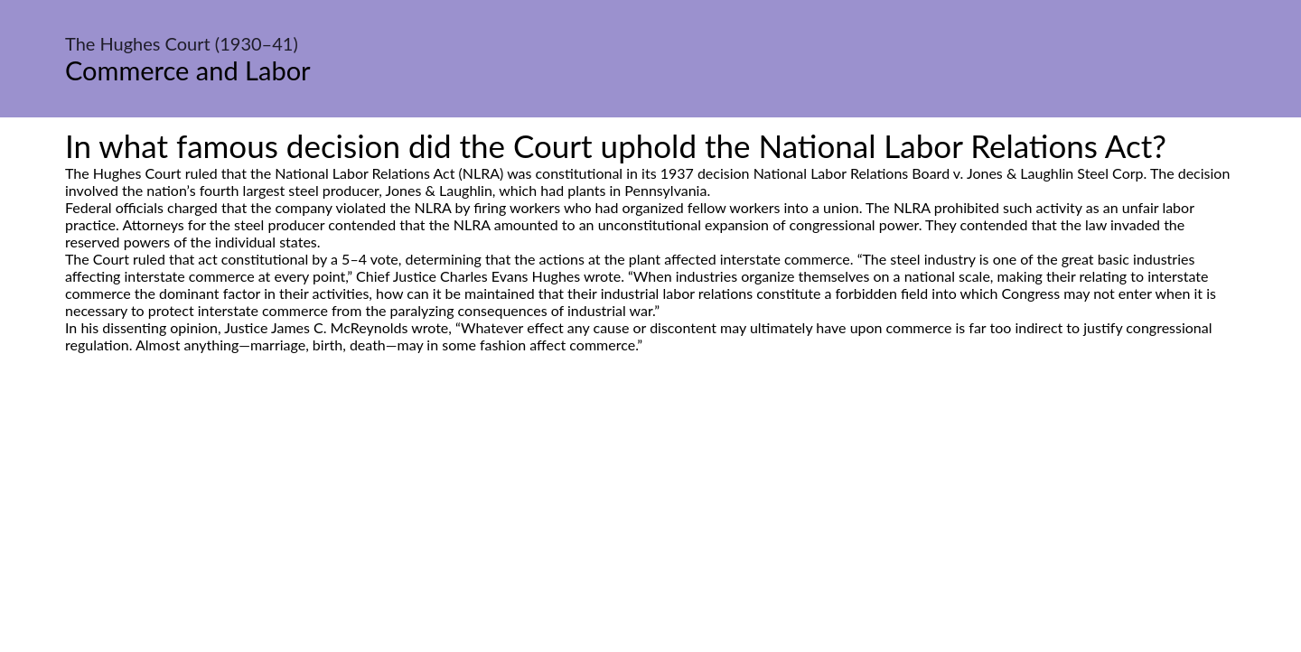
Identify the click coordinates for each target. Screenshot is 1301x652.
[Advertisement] (650, 522)
